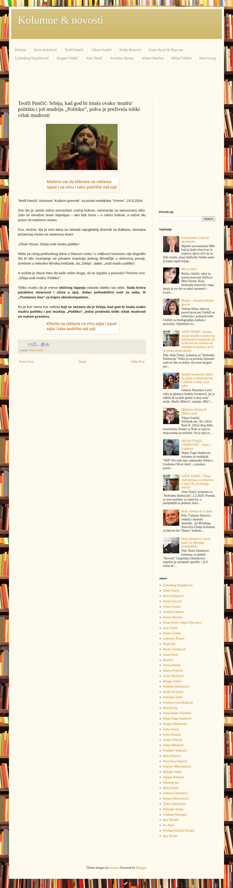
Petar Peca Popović (175, 761)
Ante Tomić (94, 58)
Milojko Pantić (172, 772)
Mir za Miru (189, 269)
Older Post (138, 361)
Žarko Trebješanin (174, 804)
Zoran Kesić (171, 654)
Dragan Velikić (67, 58)
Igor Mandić (171, 819)
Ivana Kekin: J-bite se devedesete (195, 239)
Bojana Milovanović (176, 798)
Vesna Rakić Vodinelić (177, 713)
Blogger (141, 867)
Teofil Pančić (74, 50)
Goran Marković (173, 676)
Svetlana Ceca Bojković (178, 702)
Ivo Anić (168, 825)
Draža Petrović (130, 50)
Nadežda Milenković (176, 686)
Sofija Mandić (172, 734)
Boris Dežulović (45, 50)
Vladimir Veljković (175, 750)
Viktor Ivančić (101, 50)
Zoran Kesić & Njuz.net (166, 50)
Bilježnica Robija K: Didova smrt (194, 411)
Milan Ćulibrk (181, 58)
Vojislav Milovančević (177, 766)
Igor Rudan (170, 836)
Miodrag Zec (171, 782)
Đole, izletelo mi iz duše (196, 511)
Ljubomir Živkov (174, 638)
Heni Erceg (207, 58)
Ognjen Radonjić (173, 777)
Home (82, 361)
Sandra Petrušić (173, 739)
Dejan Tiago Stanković (177, 718)
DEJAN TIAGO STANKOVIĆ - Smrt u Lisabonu (195, 444)
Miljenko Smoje (173, 809)
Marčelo (168, 660)
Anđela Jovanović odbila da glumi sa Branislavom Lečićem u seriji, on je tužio (197, 380)
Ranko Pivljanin (173, 692)
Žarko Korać (171, 729)
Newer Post (26, 361)
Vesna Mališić (172, 665)
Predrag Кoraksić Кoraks (178, 830)
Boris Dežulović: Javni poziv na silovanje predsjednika (195, 542)
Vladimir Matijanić (175, 814)
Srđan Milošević (173, 745)
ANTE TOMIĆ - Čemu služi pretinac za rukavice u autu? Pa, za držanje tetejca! (197, 481)
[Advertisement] (116, 79)
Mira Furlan (170, 788)
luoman (114, 867)
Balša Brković (172, 756)
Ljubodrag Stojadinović (32, 58)
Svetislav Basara (122, 58)
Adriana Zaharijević (175, 793)
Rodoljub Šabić (173, 697)
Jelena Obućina (153, 58)
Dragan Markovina (175, 724)
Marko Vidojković (174, 649)
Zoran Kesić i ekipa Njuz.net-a (182, 622)
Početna (20, 50)
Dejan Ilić (169, 644)
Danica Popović (173, 670)
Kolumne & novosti (60, 20)
